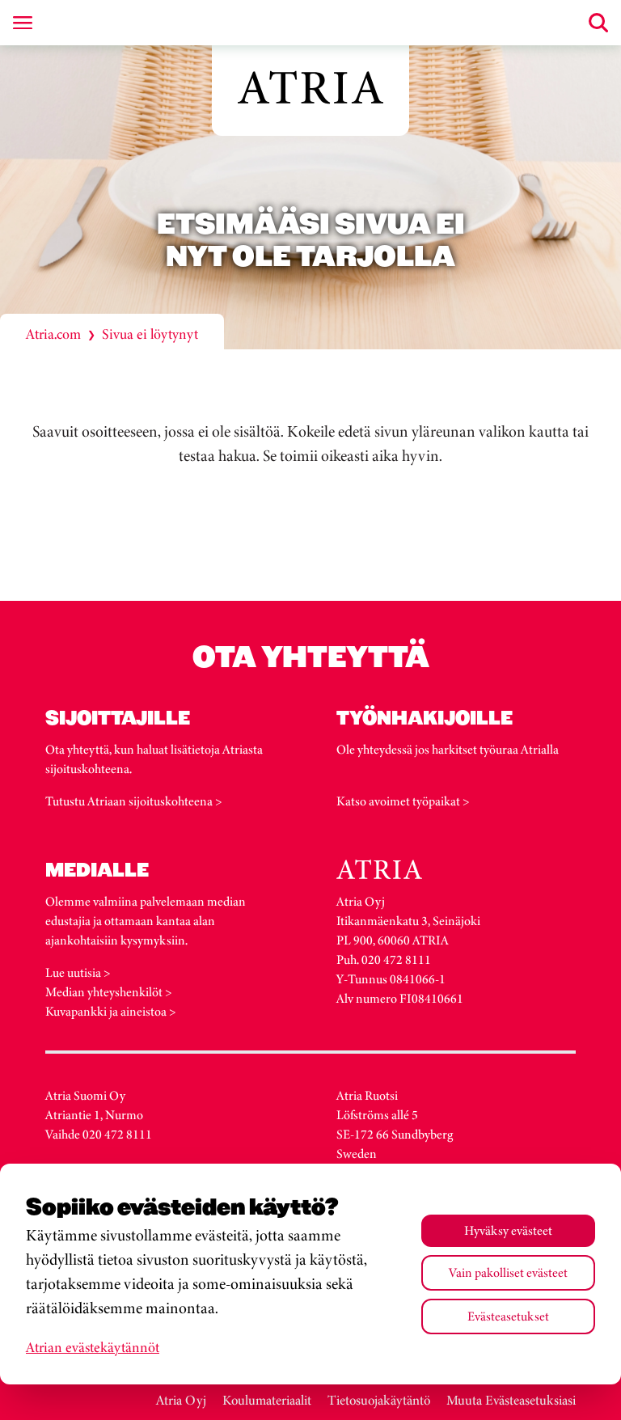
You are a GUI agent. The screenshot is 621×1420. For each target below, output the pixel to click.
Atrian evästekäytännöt (92, 1347)
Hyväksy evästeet (508, 1230)
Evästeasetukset (508, 1316)
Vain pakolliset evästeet (508, 1272)
